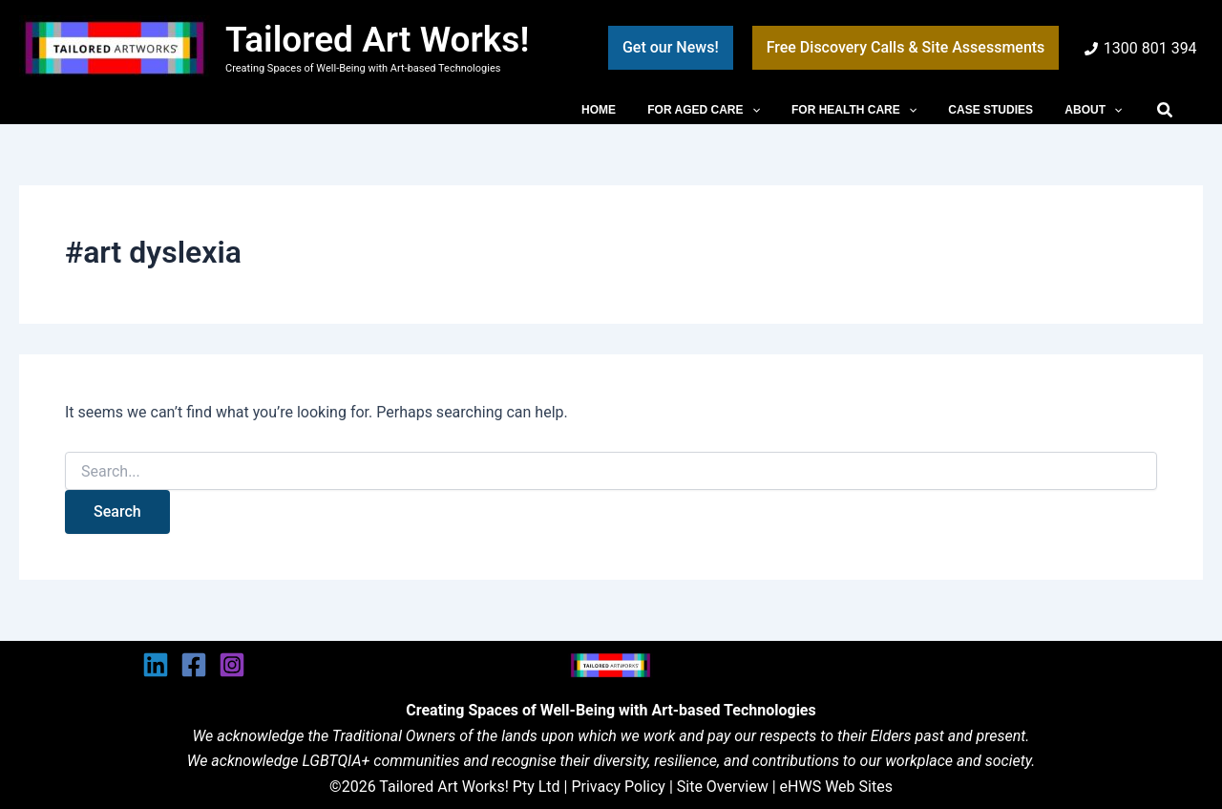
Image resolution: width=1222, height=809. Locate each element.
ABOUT (1098, 110)
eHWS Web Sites (836, 786)
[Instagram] (232, 664)
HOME (639, 110)
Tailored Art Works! (377, 39)
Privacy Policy (618, 786)
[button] (670, 48)
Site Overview (723, 786)
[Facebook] (193, 664)
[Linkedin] (155, 664)
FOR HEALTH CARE (875, 110)
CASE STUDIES (1003, 110)
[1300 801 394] (1140, 48)
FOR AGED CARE (734, 110)
